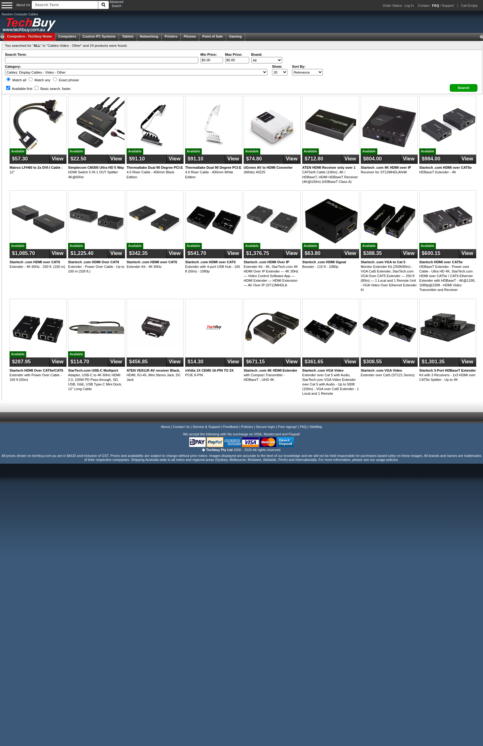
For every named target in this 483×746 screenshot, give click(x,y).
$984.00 (431, 159)
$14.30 (195, 362)
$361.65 (314, 362)
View (57, 159)
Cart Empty (469, 5)
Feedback (230, 427)
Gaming (235, 36)
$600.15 (431, 253)
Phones (190, 36)
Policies (247, 427)
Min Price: (209, 54)
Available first (19, 89)
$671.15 (255, 362)
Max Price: (233, 54)
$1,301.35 (433, 362)
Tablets (128, 36)
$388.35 (372, 253)
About (165, 427)
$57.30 (20, 159)
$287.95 (21, 362)
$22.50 (78, 159)
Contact (424, 5)
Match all (16, 80)
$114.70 (80, 362)
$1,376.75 (257, 253)
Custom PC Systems (99, 36)
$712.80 (314, 159)
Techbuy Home (29, 36)
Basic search (52, 89)
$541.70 (197, 253)
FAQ (303, 427)
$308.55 (372, 362)
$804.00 (372, 159)
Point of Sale (212, 36)
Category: (13, 66)
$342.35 (138, 253)
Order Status (392, 5)
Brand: (256, 54)
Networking (149, 36)
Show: (277, 66)
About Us (23, 5)
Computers (67, 36)
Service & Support (206, 427)
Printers (170, 36)
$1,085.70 (23, 253)
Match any (40, 80)
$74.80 (254, 159)
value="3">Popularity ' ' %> (307, 72)
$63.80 (312, 253)
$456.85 (138, 362)
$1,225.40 (82, 253)
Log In (409, 5)
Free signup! (287, 427)
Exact (66, 80)
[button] (463, 88)
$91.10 (137, 159)
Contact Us (181, 427)
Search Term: (16, 54)
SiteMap (316, 427)
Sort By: (299, 66)
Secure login (265, 427)
